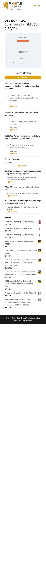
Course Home (8, 162)
